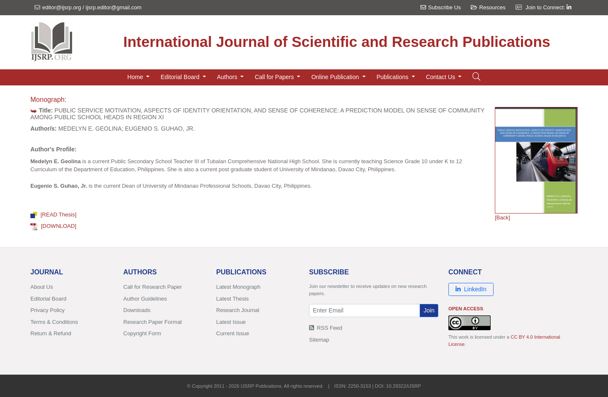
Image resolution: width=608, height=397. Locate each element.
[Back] (502, 217)
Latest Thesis (232, 299)
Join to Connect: (548, 7)
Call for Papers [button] (275, 77)
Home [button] (136, 77)
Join (428, 310)
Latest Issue (231, 322)
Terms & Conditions (54, 322)
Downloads (136, 310)
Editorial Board (48, 299)
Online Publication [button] (336, 77)
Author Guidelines (145, 299)
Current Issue (232, 333)
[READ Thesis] (53, 214)
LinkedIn (471, 289)
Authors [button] (228, 77)
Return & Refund (50, 333)
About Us (41, 287)
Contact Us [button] (441, 77)
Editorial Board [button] (180, 77)
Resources (488, 7)
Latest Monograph (238, 287)
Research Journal (237, 310)
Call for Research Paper (152, 287)
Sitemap (319, 340)
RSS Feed (325, 328)
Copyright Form (142, 333)
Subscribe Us (441, 7)
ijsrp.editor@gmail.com (113, 7)
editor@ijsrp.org (61, 7)
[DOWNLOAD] (53, 226)
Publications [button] (393, 77)
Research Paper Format (152, 322)
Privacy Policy (47, 310)
